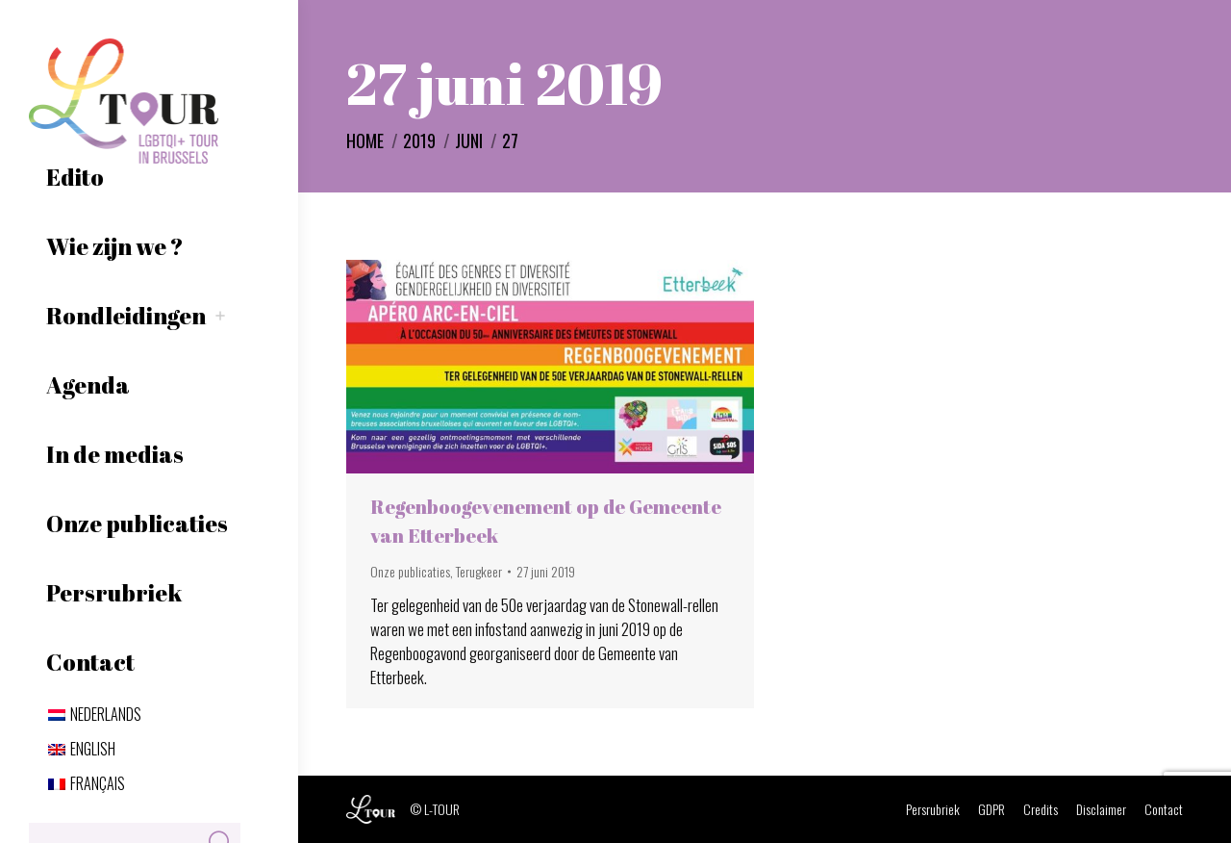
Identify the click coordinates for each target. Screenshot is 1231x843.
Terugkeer (479, 571)
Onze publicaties (410, 571)
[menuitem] (94, 714)
